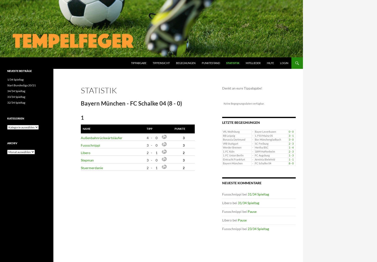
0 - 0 (291, 131)
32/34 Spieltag (16, 102)
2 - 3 (291, 143)
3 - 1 (291, 135)
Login (284, 63)
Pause (252, 211)
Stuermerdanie (92, 168)
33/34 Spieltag (16, 97)
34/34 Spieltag (16, 91)
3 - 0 (291, 139)
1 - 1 (291, 159)
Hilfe (270, 63)
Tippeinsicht (161, 63)
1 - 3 (291, 155)
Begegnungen (185, 63)
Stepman (87, 160)
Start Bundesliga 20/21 (21, 85)
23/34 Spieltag (258, 229)
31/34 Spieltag (258, 194)
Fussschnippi (90, 145)
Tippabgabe (138, 63)
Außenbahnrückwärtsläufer (101, 138)
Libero (85, 153)
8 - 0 (291, 163)
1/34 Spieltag (15, 79)
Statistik (232, 63)
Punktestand (211, 63)
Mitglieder (253, 63)
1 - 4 (291, 147)
